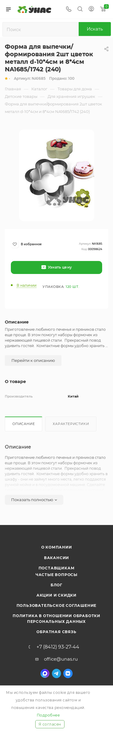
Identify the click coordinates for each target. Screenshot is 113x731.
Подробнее (48, 715)
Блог (56, 585)
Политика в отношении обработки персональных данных (56, 618)
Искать (95, 29)
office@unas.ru (61, 659)
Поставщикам (57, 568)
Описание (23, 424)
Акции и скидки (56, 595)
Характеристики (71, 424)
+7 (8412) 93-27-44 (57, 647)
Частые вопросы (56, 574)
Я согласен (50, 724)
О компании (56, 547)
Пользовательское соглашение (57, 605)
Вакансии (56, 557)
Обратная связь (56, 632)
